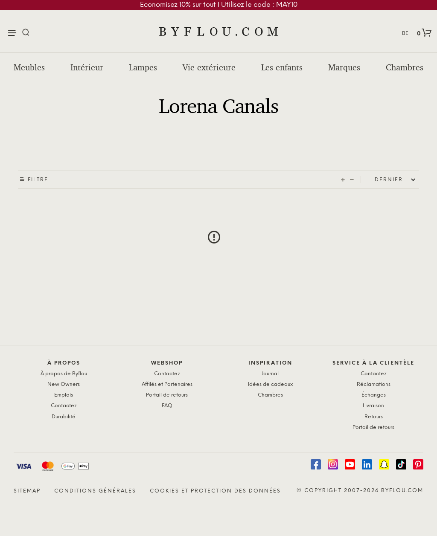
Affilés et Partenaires (167, 384)
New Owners (63, 384)
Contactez (64, 406)
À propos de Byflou (64, 374)
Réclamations (373, 384)
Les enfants (282, 67)
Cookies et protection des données (215, 491)
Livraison (373, 406)
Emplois (63, 395)
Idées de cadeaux (270, 384)
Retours (373, 417)
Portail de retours (167, 395)
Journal (270, 374)
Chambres (404, 67)
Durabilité (64, 417)
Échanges (373, 395)
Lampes (143, 67)
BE (405, 33)
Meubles (29, 67)
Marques (344, 67)
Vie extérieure (209, 67)
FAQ (167, 406)
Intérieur (86, 67)
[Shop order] (397, 180)
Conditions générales (95, 491)
